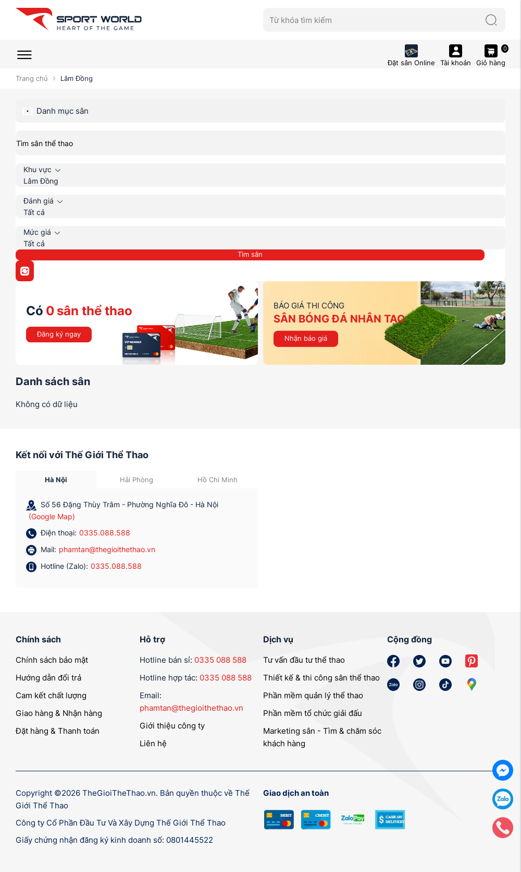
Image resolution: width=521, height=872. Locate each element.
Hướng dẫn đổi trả (48, 678)
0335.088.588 (104, 532)
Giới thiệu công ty (172, 726)
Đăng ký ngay (59, 334)
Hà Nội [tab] (56, 479)
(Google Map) (52, 516)
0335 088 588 (220, 660)
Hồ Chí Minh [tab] (217, 479)
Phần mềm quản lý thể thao (313, 695)
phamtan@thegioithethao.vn (107, 549)
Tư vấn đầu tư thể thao (304, 660)
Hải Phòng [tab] (136, 479)
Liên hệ (153, 743)
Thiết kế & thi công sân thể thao (321, 678)
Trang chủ (32, 78)
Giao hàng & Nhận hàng (59, 713)
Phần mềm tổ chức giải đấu (312, 713)
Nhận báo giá (305, 338)
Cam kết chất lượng (51, 695)
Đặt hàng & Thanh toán (58, 731)
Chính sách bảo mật (52, 660)
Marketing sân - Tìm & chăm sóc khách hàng (322, 737)
